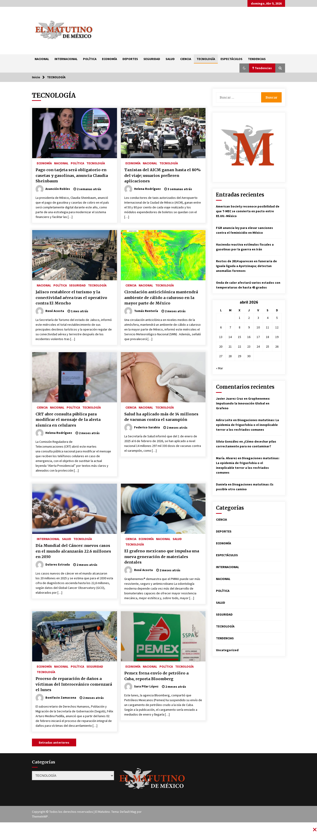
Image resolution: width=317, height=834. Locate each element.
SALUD (170, 59)
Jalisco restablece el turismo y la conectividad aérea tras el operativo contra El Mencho (71, 297)
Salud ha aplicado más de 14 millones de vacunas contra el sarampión (161, 417)
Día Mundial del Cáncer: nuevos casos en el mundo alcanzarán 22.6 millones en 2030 (73, 551)
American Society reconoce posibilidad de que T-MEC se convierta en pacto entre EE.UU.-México (247, 211)
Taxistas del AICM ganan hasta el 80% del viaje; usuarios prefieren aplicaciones (162, 175)
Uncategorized (227, 650)
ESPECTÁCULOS (231, 59)
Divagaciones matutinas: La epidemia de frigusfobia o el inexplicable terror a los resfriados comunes (247, 425)
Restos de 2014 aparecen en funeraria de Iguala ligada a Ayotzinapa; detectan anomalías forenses (246, 266)
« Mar (219, 368)
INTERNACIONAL (66, 59)
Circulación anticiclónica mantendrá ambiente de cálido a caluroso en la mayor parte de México (161, 297)
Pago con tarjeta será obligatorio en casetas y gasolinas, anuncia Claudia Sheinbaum (72, 175)
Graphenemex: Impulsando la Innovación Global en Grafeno (243, 403)
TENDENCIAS (257, 59)
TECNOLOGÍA (206, 59)
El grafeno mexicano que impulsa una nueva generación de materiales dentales (161, 556)
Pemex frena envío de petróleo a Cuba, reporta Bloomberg (156, 676)
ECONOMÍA (109, 59)
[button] (244, 68)
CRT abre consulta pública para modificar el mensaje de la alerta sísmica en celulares (68, 419)
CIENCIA (185, 59)
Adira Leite (224, 420)
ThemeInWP (40, 816)
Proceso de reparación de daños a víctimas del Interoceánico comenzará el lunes (74, 684)
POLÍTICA (89, 59)
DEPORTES (130, 59)
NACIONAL (42, 59)
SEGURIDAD (151, 59)
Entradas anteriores (54, 742)
